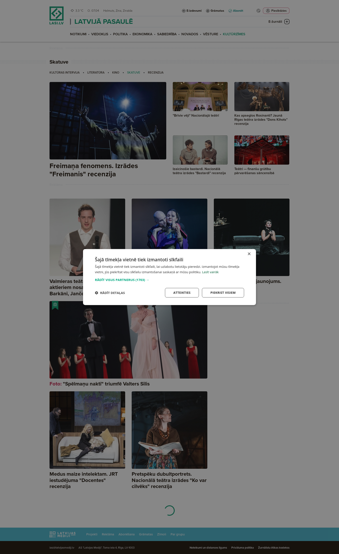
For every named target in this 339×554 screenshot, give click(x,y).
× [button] (249, 254)
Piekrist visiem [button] (223, 293)
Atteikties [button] (181, 293)
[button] (169, 280)
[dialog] (169, 277)
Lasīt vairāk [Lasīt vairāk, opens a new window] (210, 272)
